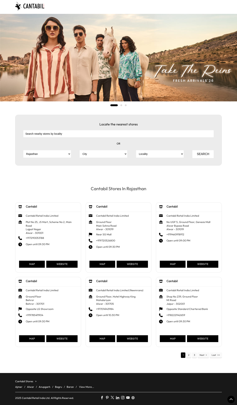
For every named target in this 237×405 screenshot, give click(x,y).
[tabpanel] (118, 57)
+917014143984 (105, 308)
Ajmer (18, 387)
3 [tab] (126, 105)
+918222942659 (175, 315)
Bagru (58, 387)
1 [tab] (114, 105)
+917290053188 (35, 238)
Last (214, 355)
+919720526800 (105, 240)
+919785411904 (34, 315)
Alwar (30, 387)
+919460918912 (175, 234)
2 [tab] (121, 105)
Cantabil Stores (24, 381)
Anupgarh (44, 387)
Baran (70, 387)
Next (202, 355)
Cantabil (31, 206)
